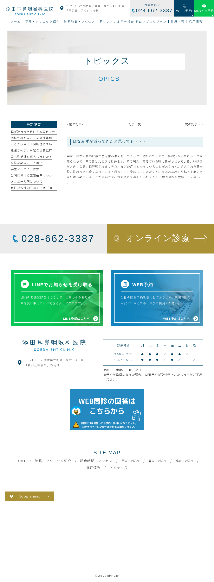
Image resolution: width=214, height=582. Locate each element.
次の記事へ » (194, 124)
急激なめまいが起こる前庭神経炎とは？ (39, 150)
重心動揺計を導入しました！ (31, 156)
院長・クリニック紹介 (53, 460)
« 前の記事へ (76, 124)
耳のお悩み (130, 460)
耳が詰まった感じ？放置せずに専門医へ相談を (44, 131)
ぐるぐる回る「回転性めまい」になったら (41, 144)
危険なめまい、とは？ (27, 163)
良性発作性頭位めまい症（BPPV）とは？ (40, 188)
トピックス (119, 467)
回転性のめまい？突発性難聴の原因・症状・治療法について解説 (57, 138)
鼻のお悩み (157, 460)
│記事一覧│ (135, 124)
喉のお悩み (184, 460)
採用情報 (93, 467)
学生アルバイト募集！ (27, 169)
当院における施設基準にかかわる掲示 (38, 175)
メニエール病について (27, 181)
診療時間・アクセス (96, 460)
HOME (20, 460)
